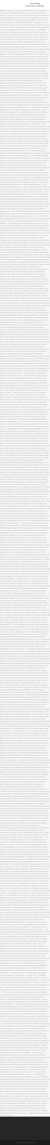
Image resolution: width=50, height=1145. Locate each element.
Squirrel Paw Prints (11, 1127)
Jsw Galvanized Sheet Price (23, 1132)
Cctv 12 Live (10, 1132)
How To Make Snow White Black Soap (29, 1127)
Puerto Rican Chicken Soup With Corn (20, 1124)
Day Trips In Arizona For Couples (12, 1122)
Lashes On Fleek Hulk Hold (26, 1129)
